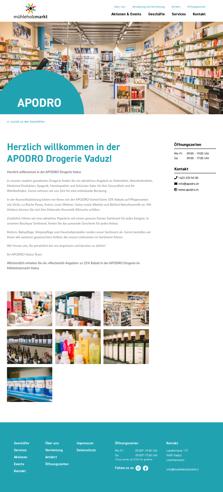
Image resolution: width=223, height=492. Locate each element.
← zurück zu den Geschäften (26, 121)
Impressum (85, 443)
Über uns (52, 443)
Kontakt (199, 14)
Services (179, 14)
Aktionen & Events (126, 14)
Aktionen (20, 457)
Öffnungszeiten (196, 7)
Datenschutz (86, 450)
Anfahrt (176, 7)
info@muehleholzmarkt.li (182, 469)
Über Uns (119, 7)
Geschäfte (156, 14)
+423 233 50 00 (188, 178)
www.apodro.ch (188, 189)
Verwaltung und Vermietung (148, 7)
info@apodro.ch (188, 183)
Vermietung (54, 450)
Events (19, 464)
